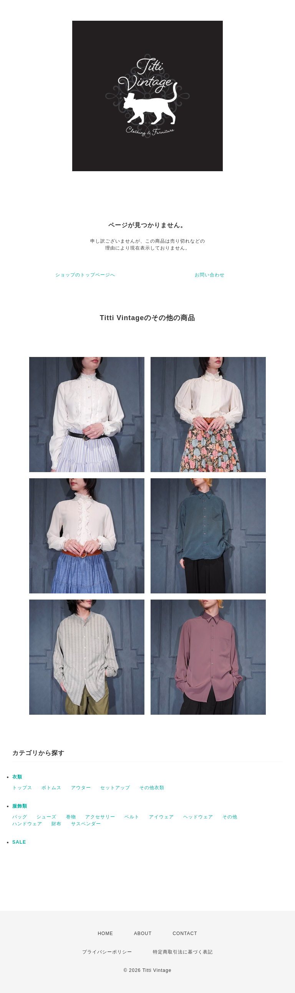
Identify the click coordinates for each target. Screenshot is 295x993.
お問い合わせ (210, 275)
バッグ (19, 817)
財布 (56, 823)
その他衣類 (151, 787)
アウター (81, 787)
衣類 (17, 777)
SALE (19, 842)
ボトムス (51, 787)
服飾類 (19, 806)
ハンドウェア (27, 823)
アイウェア (161, 817)
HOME (105, 933)
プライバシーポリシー (107, 952)
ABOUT (143, 933)
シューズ (46, 817)
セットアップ (115, 787)
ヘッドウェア (198, 817)
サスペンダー (86, 823)
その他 (229, 817)
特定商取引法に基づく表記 (183, 952)
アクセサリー (100, 817)
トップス (22, 787)
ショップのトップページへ (85, 275)
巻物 (71, 817)
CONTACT (184, 933)
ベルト (131, 817)
